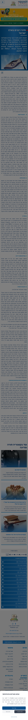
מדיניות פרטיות (14, 716)
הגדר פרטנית (20, 711)
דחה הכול (8, 711)
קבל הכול (14, 708)
